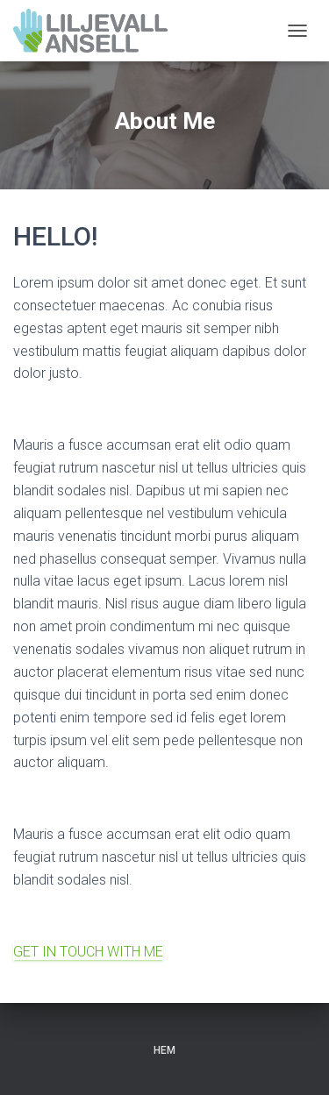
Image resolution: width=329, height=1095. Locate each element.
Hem (164, 1050)
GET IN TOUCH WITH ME (88, 951)
